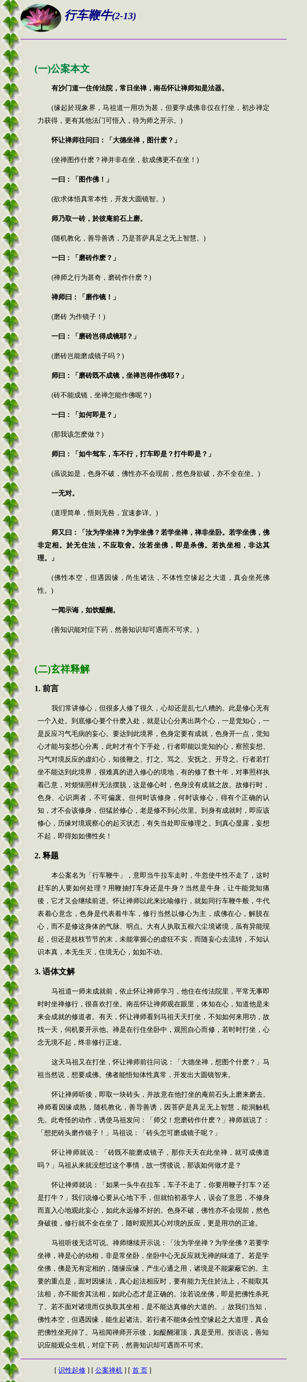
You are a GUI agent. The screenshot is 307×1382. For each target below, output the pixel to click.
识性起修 (71, 1370)
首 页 (140, 1370)
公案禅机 (108, 1370)
